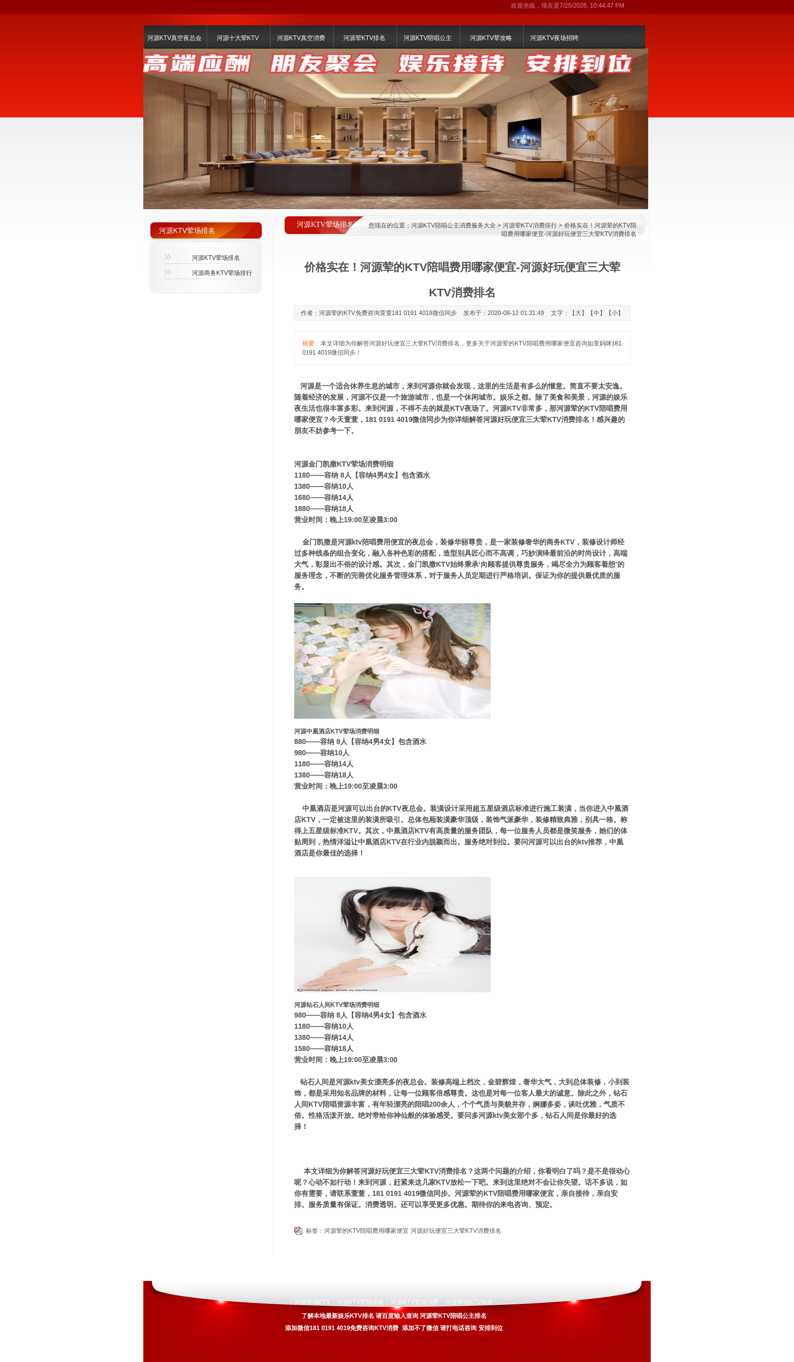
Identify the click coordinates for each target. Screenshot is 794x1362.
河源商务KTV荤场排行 (222, 273)
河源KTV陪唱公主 (428, 38)
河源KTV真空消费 (301, 38)
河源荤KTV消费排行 (530, 225)
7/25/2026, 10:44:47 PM (592, 5)
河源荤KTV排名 (364, 38)
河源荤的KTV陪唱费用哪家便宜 (366, 1230)
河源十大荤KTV (238, 38)
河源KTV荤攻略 (491, 38)
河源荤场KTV (312, 1302)
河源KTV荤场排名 (216, 257)
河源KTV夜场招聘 (554, 38)
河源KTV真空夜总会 (174, 38)
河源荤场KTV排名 (469, 1302)
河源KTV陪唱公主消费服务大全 (453, 225)
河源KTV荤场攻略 (360, 1302)
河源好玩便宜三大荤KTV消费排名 (456, 1230)
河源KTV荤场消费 (414, 1302)
